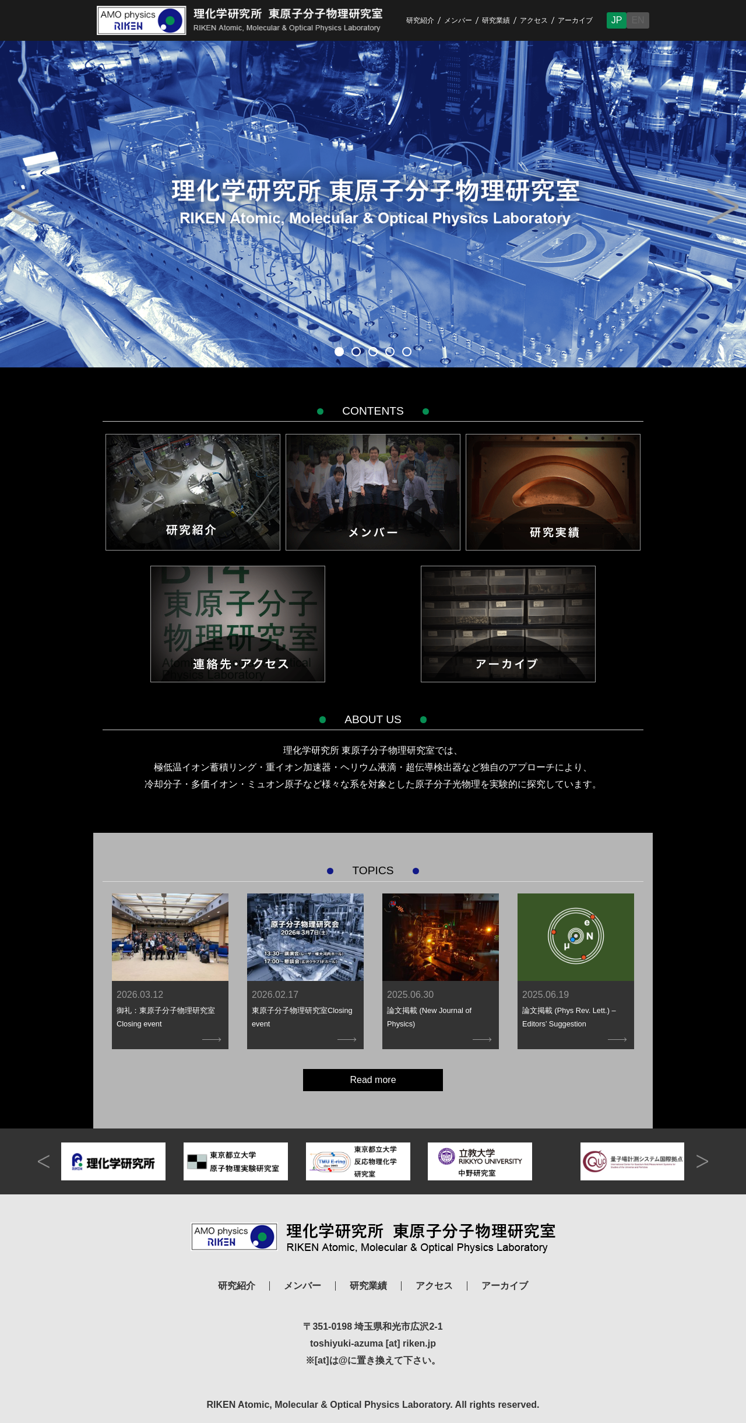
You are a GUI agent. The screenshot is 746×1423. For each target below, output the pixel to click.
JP (616, 20)
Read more (373, 1080)
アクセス (534, 20)
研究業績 (496, 20)
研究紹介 (420, 20)
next (702, 1161)
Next (722, 207)
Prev (23, 207)
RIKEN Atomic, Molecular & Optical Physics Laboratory (249, 20)
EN (637, 20)
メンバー (458, 20)
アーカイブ (575, 20)
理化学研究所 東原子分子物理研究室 (373, 1237)
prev (44, 1161)
